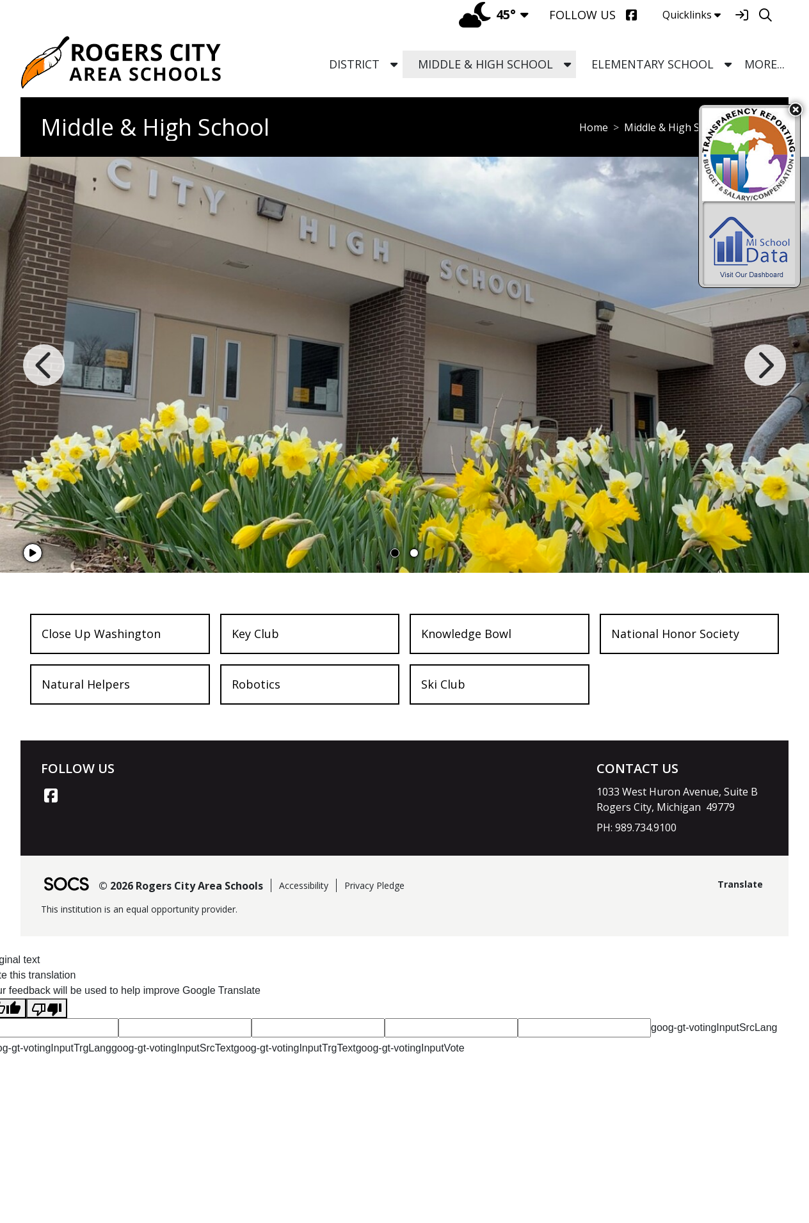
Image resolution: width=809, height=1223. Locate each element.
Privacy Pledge (374, 885)
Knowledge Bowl (466, 633)
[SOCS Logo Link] (66, 885)
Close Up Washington (101, 633)
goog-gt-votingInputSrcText (172, 1048)
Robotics (256, 684)
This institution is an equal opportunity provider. (139, 909)
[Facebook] (631, 15)
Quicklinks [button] (691, 15)
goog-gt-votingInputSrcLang (714, 1027)
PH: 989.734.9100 (637, 827)
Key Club (255, 633)
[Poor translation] (46, 1008)
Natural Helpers (86, 684)
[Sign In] (741, 15)
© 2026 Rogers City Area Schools (181, 886)
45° (487, 14)
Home (593, 127)
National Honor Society (675, 633)
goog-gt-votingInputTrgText (295, 1048)
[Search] (765, 15)
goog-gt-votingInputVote (410, 1048)
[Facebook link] (50, 795)
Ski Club (443, 684)
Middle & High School (675, 127)
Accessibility (303, 885)
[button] (394, 64)
